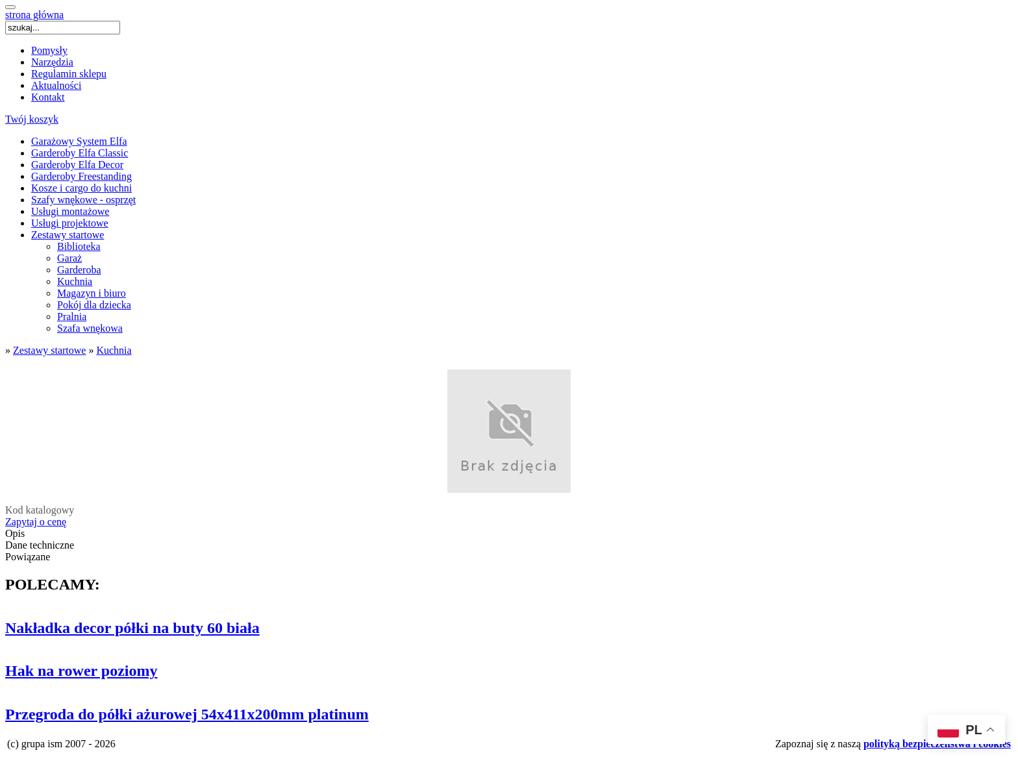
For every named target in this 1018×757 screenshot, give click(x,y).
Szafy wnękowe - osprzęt (83, 199)
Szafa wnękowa (90, 328)
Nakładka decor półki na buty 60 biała (132, 627)
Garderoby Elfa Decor (77, 164)
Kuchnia (74, 281)
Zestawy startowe (67, 234)
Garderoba (79, 269)
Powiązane (27, 556)
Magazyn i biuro (91, 293)
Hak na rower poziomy (81, 670)
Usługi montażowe (70, 211)
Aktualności (56, 85)
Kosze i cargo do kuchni (81, 187)
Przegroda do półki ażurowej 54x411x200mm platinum (187, 714)
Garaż (69, 258)
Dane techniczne (39, 545)
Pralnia (71, 316)
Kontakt (48, 97)
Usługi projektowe (69, 223)
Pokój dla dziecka (94, 304)
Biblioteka (79, 246)
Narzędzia (52, 62)
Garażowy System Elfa (79, 141)
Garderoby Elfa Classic (79, 152)
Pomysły (49, 50)
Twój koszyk (31, 119)
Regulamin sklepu (68, 73)
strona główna (34, 14)
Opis (15, 533)
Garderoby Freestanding (81, 176)
